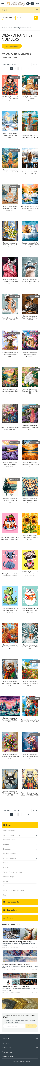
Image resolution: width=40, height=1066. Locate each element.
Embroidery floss (9, 858)
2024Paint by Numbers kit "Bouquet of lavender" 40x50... (10, 354)
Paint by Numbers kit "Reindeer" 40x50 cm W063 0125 (30, 647)
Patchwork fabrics (9, 853)
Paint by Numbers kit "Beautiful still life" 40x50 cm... (30, 756)
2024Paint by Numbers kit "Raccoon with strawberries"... (30, 574)
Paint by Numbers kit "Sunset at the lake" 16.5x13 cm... (30, 464)
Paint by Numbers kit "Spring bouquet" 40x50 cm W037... (10, 756)
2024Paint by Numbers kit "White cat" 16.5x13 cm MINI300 (30, 610)
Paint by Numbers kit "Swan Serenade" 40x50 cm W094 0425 (30, 208)
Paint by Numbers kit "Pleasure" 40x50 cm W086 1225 (30, 391)
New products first (11, 64)
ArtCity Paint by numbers (12, 872)
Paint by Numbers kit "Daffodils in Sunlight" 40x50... (10, 245)
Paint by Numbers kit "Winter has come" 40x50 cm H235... (30, 281)
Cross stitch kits (9, 830)
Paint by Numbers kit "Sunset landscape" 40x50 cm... (10, 391)
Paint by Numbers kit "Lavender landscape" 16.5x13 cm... (10, 464)
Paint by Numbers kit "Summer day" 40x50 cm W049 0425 (30, 683)
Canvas (5, 881)
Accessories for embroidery (13, 835)
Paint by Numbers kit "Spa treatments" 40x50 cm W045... (30, 99)
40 (35, 64)
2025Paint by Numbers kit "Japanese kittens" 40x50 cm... (10, 99)
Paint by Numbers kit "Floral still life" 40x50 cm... (10, 428)
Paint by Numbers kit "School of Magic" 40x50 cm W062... (10, 683)
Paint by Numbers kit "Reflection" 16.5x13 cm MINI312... (10, 501)
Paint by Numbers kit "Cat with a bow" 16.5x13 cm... (10, 575)
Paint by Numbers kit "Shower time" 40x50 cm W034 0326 (10, 793)
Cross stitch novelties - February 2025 (15, 987)
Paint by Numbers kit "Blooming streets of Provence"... (30, 354)
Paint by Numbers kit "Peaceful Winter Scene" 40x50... (9, 135)
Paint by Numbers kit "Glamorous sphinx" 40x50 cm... (10, 281)
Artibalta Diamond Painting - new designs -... (18, 942)
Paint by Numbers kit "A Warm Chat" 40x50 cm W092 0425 (30, 245)
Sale (4, 895)
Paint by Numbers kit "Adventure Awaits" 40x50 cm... (10, 172)
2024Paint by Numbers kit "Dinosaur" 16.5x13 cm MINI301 (10, 610)
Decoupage (7, 849)
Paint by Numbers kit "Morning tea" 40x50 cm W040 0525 (30, 318)
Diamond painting (9, 840)
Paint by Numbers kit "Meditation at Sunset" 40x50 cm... (10, 208)
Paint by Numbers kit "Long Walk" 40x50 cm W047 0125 (30, 721)
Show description (12, 46)
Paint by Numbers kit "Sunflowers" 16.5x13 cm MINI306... (30, 537)
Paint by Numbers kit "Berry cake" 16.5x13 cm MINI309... (10, 538)
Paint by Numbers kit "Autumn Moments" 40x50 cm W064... (10, 647)
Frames (6, 867)
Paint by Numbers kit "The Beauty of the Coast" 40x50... (30, 136)
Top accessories (9, 886)
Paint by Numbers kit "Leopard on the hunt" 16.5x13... (30, 501)
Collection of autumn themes (13, 890)
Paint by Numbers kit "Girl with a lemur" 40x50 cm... (10, 319)
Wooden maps (8, 877)
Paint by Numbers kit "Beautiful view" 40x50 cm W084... (30, 427)
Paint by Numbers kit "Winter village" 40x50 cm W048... (10, 720)
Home (8, 825)
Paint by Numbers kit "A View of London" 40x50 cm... (30, 173)
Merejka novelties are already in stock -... (17, 964)
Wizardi (6, 844)
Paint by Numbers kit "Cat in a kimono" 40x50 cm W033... (30, 794)
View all (19, 924)
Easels (5, 863)
